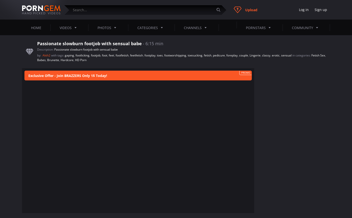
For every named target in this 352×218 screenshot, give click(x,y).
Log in (304, 9)
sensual (286, 55)
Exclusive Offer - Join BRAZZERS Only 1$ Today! (67, 75)
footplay (149, 55)
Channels (196, 28)
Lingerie (255, 55)
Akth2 (47, 55)
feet (111, 55)
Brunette (53, 60)
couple (243, 55)
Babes (41, 60)
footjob (95, 55)
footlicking (82, 55)
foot (104, 55)
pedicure (219, 55)
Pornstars (260, 28)
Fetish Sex (318, 55)
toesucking (195, 55)
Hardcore (67, 60)
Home (36, 27)
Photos (108, 28)
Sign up (321, 9)
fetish (207, 55)
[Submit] (220, 10)
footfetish (122, 55)
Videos (69, 28)
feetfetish (136, 55)
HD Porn (81, 60)
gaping (69, 55)
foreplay (232, 55)
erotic (276, 55)
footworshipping (175, 55)
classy (266, 55)
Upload (245, 10)
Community (306, 28)
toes (160, 55)
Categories (151, 28)
